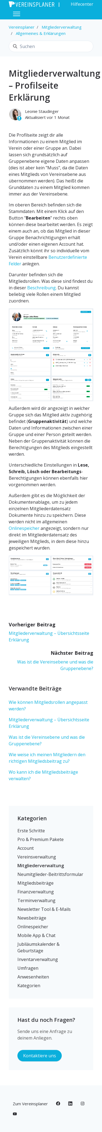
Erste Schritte (31, 831)
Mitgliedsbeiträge (35, 883)
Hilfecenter (82, 4)
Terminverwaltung (36, 900)
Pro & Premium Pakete (40, 839)
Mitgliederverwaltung (62, 27)
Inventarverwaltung (37, 959)
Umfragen (27, 968)
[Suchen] (51, 46)
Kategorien (32, 818)
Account (25, 848)
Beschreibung (41, 288)
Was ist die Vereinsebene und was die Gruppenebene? (47, 740)
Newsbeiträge (31, 918)
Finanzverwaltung (35, 892)
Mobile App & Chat (36, 935)
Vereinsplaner (22, 27)
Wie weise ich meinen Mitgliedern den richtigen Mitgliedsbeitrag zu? (47, 758)
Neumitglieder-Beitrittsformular (50, 874)
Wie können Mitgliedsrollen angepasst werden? (48, 705)
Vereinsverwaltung (36, 857)
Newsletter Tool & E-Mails (44, 909)
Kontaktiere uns (39, 1056)
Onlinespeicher (24, 528)
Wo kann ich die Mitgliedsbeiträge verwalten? (43, 775)
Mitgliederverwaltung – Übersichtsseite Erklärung (49, 723)
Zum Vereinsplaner (30, 1103)
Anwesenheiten (33, 977)
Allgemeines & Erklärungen (41, 33)
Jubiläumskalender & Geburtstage (38, 947)
